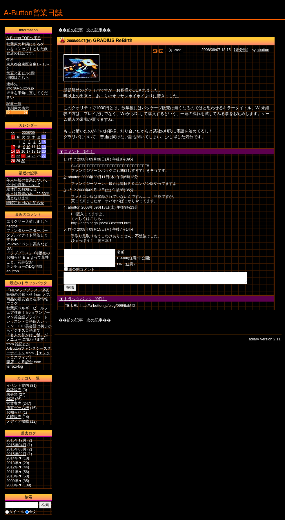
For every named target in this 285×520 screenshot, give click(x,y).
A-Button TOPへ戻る (23, 38)
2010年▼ (14, 476)
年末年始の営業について (27, 180)
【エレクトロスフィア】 (28, 355)
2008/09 (28, 133)
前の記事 (75, 30)
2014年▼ (14, 458)
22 (18, 156)
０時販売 (13, 417)
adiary (254, 341)
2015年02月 (16, 454)
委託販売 (13, 390)
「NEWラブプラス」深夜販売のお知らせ (27, 292)
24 (28, 156)
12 (39, 147)
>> (43, 133)
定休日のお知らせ (21, 189)
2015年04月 (16, 445)
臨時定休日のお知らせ (25, 202)
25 (34, 156)
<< (13, 133)
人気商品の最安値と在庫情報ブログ (28, 299)
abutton (263, 50)
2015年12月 (16, 440)
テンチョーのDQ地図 (24, 266)
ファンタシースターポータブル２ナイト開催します (27, 235)
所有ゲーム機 (17, 408)
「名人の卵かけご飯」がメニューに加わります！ (27, 337)
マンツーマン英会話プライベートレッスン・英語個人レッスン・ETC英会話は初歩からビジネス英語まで (29, 321)
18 (34, 151)
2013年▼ (14, 463)
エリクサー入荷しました (27, 221)
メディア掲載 (17, 421)
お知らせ (13, 412)
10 (28, 147)
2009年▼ (14, 481)
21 (13, 156)
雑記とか (22, 344)
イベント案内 (17, 385)
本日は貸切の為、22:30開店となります (28, 195)
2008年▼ (14, 485)
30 (23, 161)
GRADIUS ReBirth (112, 40)
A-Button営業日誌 (33, 13)
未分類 (241, 50)
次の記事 (94, 30)
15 (18, 151)
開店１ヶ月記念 (19, 362)
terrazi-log (14, 366)
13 (44, 147)
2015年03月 (16, 449)
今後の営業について (23, 185)
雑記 (10, 399)
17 (28, 151)
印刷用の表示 (17, 108)
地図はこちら (17, 77)
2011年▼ (14, 472)
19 (39, 151)
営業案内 (13, 403)
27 (44, 156)
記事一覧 (13, 103)
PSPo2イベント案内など (27, 244)
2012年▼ (14, 467)
